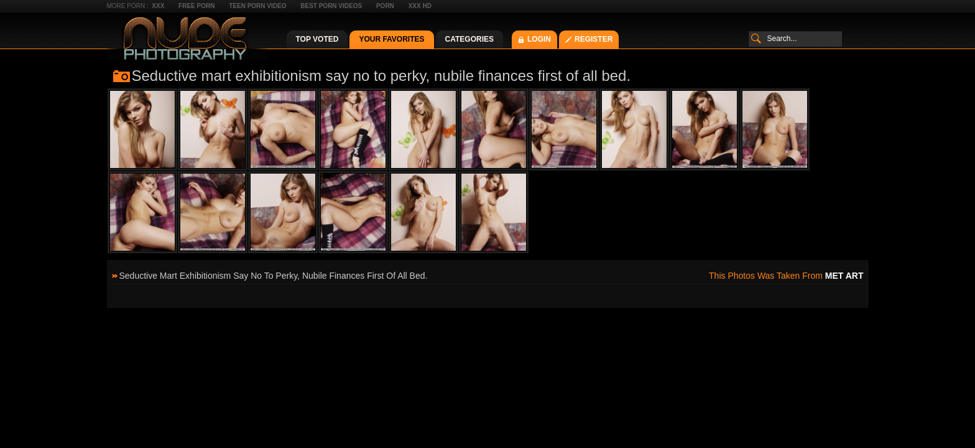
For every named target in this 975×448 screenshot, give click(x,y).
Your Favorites (391, 39)
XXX (158, 5)
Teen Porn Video (257, 5)
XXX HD (420, 5)
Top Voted (317, 39)
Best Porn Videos (331, 5)
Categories (469, 39)
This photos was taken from (786, 276)
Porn (385, 5)
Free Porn (196, 5)
